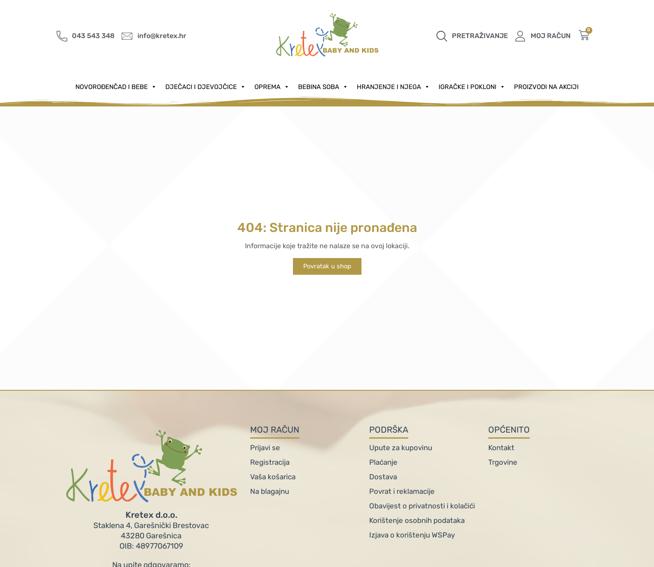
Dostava (383, 476)
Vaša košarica (273, 476)
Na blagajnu (269, 491)
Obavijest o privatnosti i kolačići (422, 506)
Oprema (272, 87)
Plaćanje (383, 462)
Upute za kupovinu (400, 447)
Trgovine (502, 462)
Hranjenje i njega (393, 87)
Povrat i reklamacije (402, 491)
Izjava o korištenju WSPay (412, 535)
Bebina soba (323, 87)
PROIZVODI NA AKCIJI (546, 87)
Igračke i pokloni (472, 87)
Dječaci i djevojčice (205, 87)
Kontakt (501, 447)
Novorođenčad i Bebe (116, 87)
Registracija (270, 462)
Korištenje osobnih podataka (417, 520)
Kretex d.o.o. (151, 515)
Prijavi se (265, 447)
